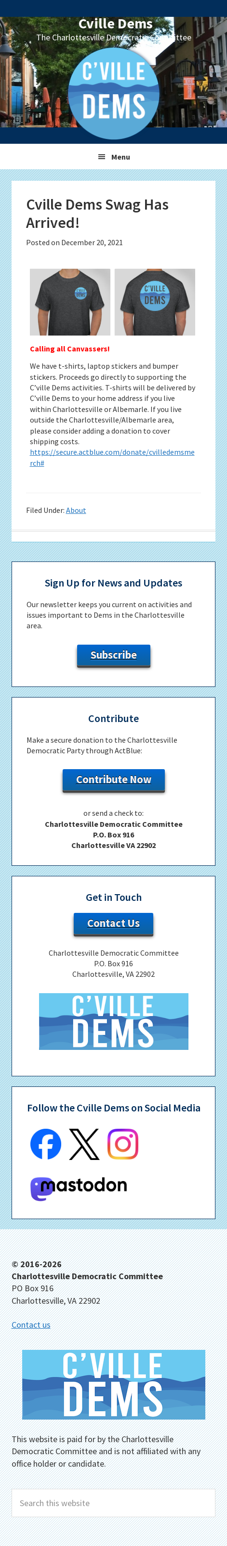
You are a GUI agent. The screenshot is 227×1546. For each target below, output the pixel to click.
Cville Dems (116, 23)
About (76, 510)
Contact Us (113, 923)
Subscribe (114, 654)
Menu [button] (120, 157)
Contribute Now (113, 779)
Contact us (31, 1324)
